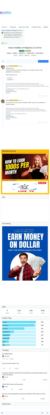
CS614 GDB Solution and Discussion (12, 384)
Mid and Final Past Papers (11, 91)
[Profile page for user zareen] (3, 67)
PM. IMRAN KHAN (7, 354)
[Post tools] (47, 96)
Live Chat (8, 92)
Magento (5, 43)
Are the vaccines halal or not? (10, 363)
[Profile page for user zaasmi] (3, 101)
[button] (2, 412)
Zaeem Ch (7, 356)
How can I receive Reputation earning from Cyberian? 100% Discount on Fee (23, 394)
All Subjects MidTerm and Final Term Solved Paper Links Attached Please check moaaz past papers (24, 373)
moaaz (6, 386)
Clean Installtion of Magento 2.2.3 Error (13, 30)
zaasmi (7, 100)
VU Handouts (8, 114)
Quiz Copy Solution (10, 90)
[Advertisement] (21, 139)
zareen (7, 66)
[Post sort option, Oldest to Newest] (3, 61)
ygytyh (6, 396)
